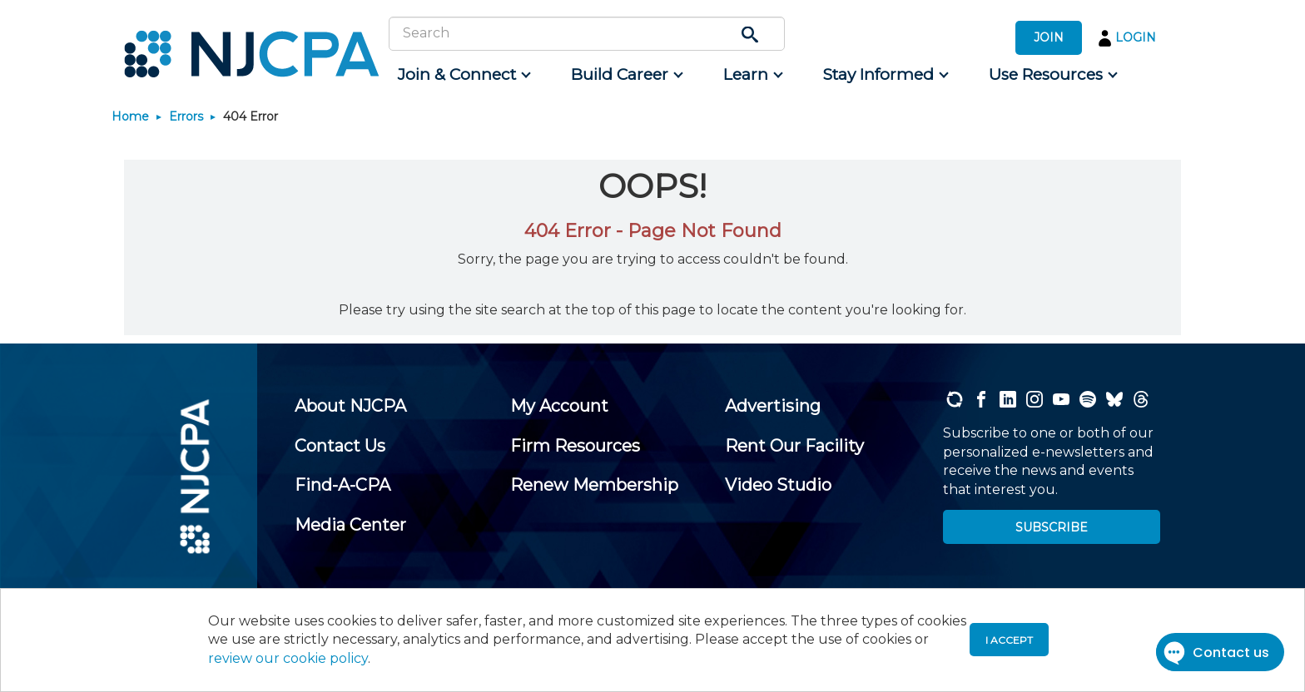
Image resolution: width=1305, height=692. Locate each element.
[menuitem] (463, 74)
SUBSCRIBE (1051, 527)
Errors (186, 116)
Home (130, 116)
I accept (1009, 640)
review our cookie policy (288, 658)
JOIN (1049, 37)
